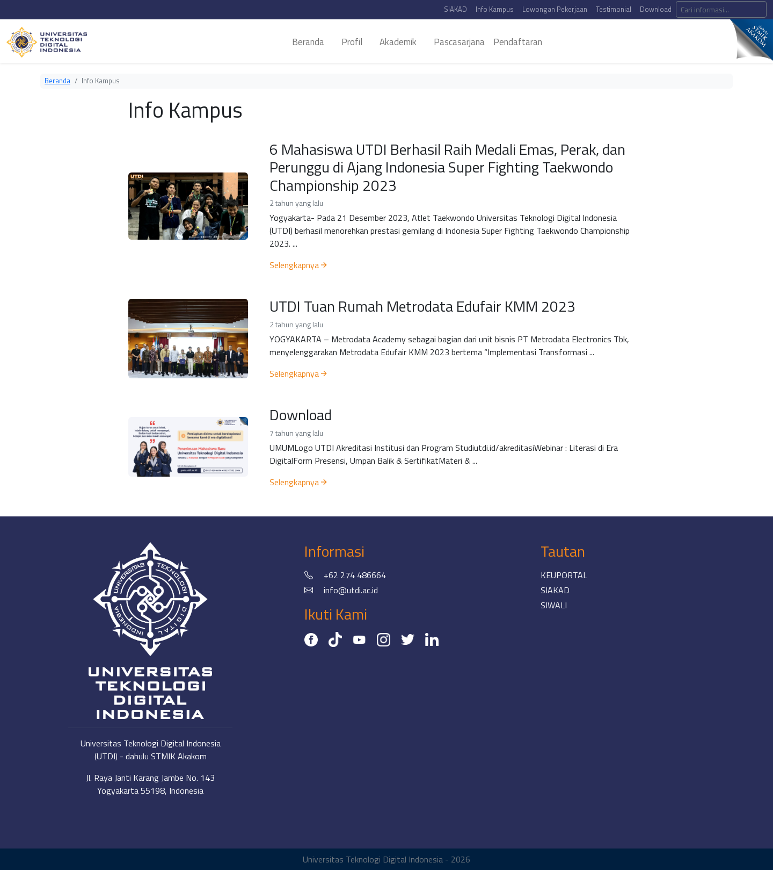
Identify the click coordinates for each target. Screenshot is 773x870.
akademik (398, 42)
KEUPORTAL (564, 575)
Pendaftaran (517, 42)
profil (351, 42)
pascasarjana (459, 42)
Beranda (57, 80)
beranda (308, 42)
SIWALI (554, 605)
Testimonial (613, 9)
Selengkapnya (298, 264)
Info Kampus (495, 9)
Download (656, 9)
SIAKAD (455, 9)
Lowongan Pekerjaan (554, 9)
